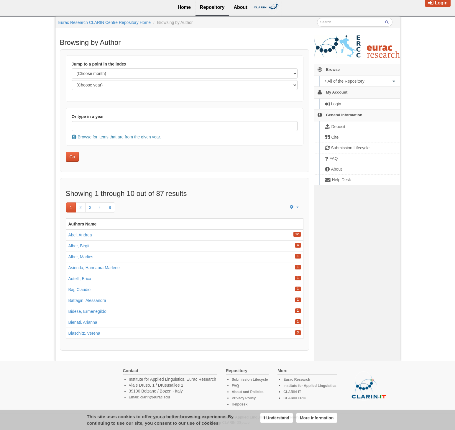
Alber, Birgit (79, 245)
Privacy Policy (244, 398)
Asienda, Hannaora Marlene (94, 267)
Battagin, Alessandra (87, 300)
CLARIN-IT (292, 392)
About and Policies (248, 392)
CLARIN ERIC (294, 398)
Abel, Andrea (80, 235)
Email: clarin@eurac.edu (149, 397)
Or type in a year (88, 116)
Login (438, 2)
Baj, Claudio (79, 289)
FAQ (235, 386)
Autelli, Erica (79, 278)
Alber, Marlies (80, 256)
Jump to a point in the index (99, 64)
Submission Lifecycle (250, 379)
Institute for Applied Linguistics (309, 386)
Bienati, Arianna (82, 322)
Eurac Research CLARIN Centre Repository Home (104, 22)
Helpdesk (239, 404)
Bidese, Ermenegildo (87, 311)
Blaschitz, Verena (84, 333)
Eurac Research (296, 379)
